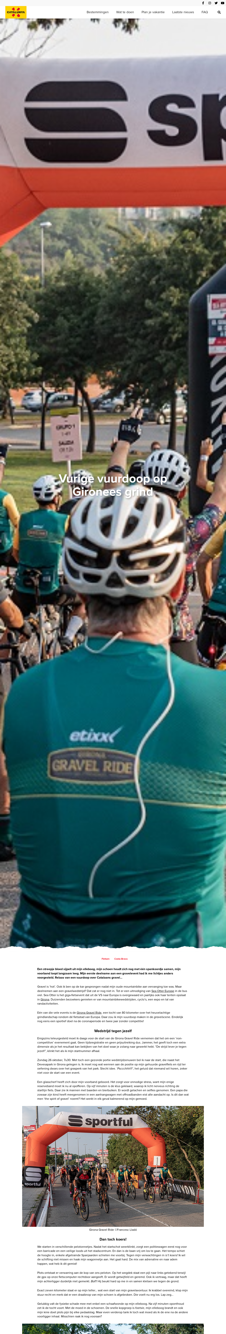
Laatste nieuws (183, 12)
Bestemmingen (98, 12)
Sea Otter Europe (162, 991)
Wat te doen (125, 12)
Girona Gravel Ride (89, 1012)
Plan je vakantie (153, 12)
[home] (15, 12)
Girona (45, 999)
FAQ (205, 12)
